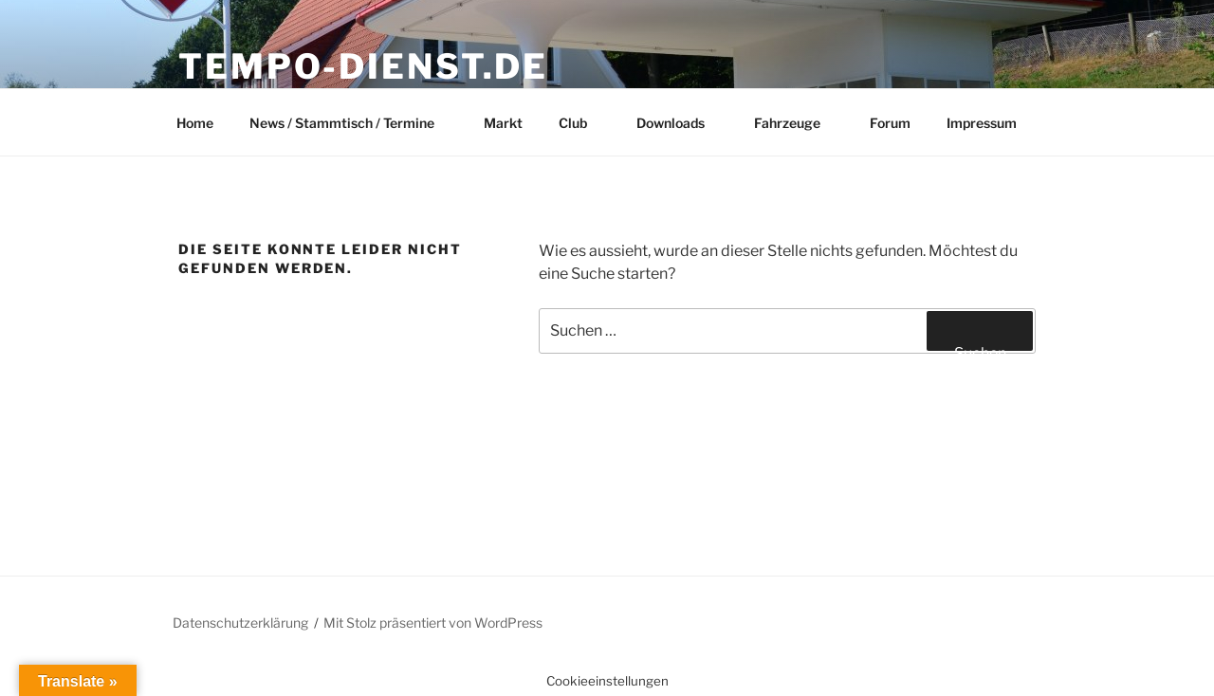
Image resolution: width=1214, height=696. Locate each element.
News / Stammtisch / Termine (350, 123)
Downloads (679, 123)
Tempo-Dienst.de (363, 66)
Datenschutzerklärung (240, 622)
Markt (503, 123)
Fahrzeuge (796, 123)
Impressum (982, 123)
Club (582, 123)
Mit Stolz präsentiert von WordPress (433, 622)
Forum (890, 123)
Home (194, 123)
